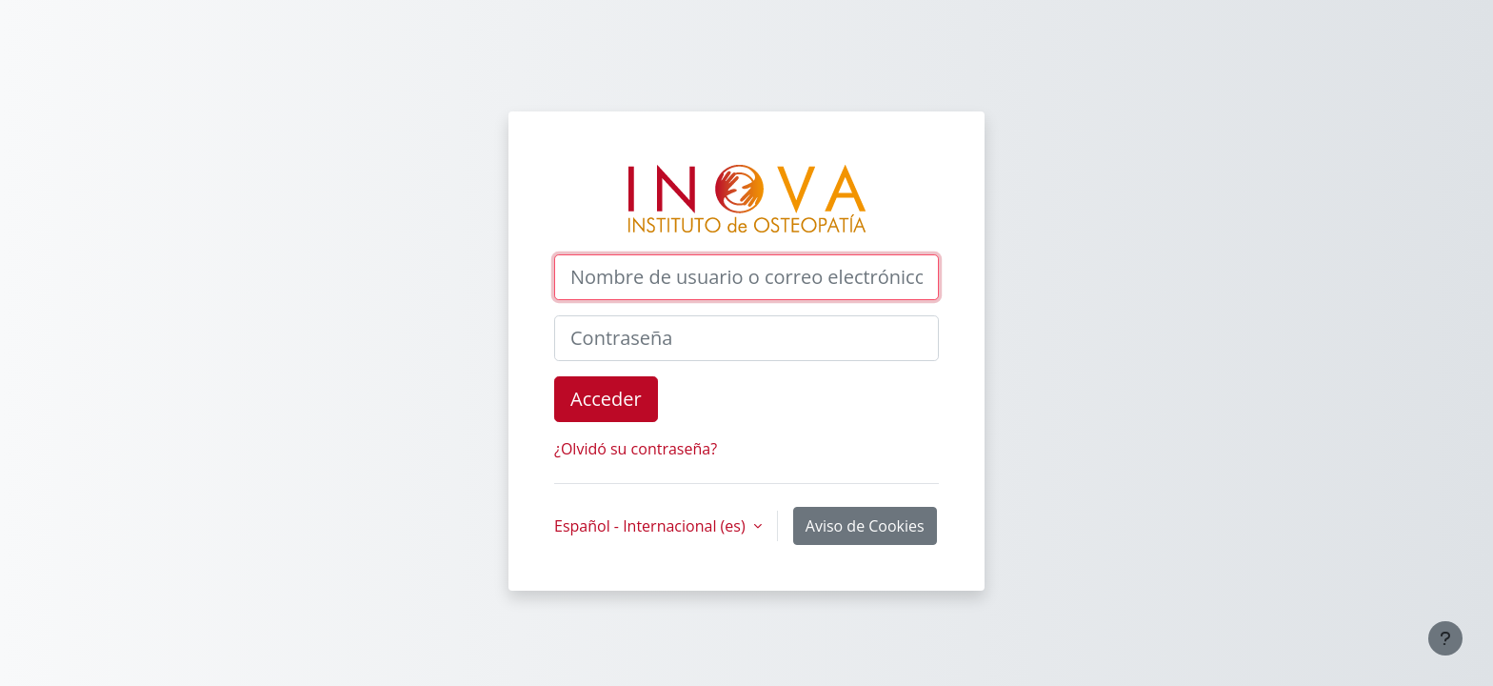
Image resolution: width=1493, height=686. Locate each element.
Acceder (606, 399)
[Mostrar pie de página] (1445, 638)
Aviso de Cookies (865, 525)
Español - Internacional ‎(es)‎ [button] (651, 525)
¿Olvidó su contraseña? (635, 448)
